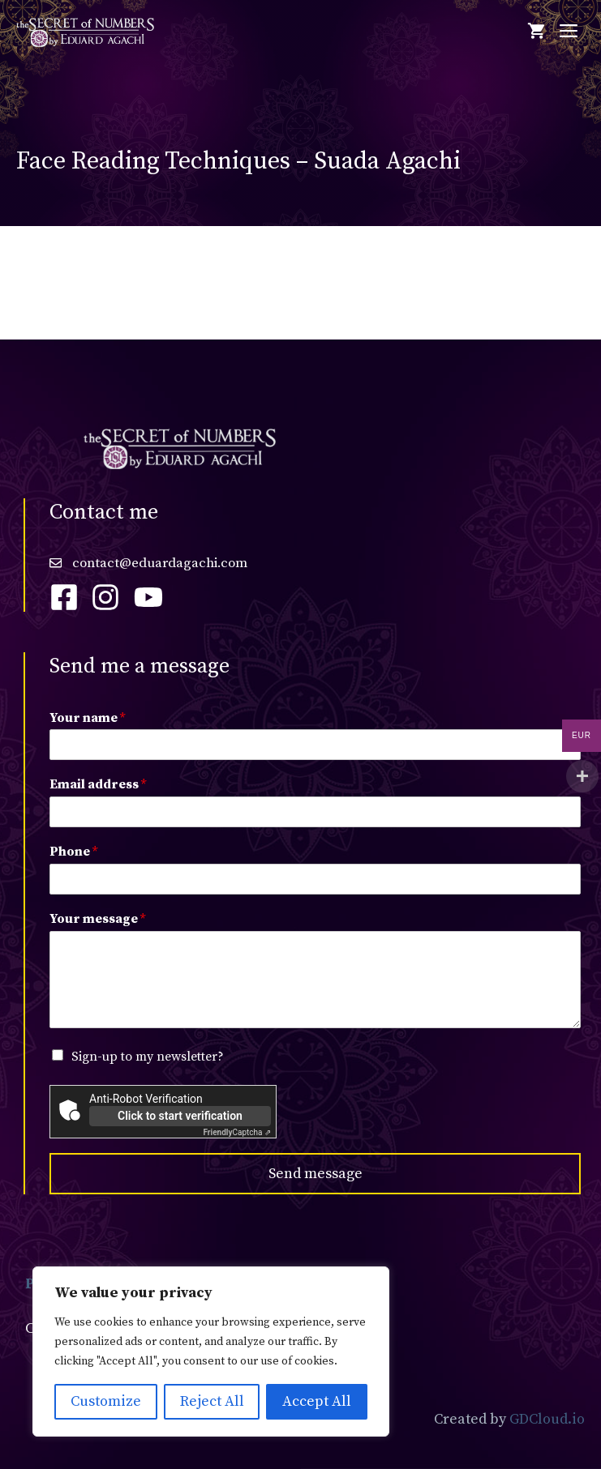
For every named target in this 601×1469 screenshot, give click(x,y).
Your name (87, 718)
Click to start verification (180, 1115)
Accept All (316, 1401)
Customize (106, 1401)
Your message (97, 919)
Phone (73, 851)
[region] (210, 1351)
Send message (315, 1173)
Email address (97, 784)
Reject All (212, 1401)
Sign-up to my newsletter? (147, 1056)
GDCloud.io (547, 1419)
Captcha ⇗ (238, 1132)
